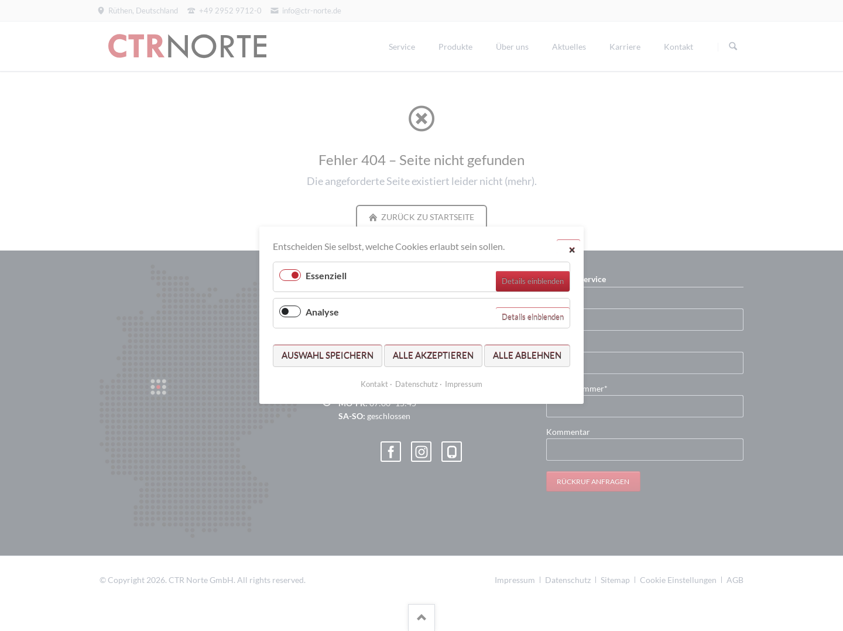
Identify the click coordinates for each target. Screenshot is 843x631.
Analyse (322, 312)
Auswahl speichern (327, 355)
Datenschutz (416, 384)
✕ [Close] (571, 249)
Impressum (463, 384)
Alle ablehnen (527, 355)
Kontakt (374, 384)
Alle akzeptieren (433, 355)
